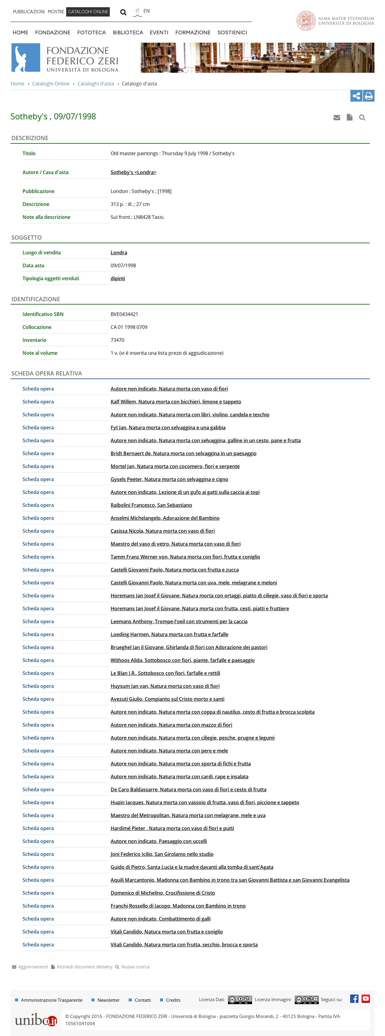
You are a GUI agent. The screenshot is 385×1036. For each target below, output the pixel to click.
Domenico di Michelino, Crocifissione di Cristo (163, 893)
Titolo (29, 153)
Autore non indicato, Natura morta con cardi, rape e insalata (179, 776)
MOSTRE (56, 11)
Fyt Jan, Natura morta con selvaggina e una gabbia (168, 427)
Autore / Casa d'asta (46, 172)
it (138, 11)
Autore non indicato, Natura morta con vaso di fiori (169, 388)
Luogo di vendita (42, 252)
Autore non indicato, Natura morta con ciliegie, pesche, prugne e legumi (193, 737)
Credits (173, 1000)
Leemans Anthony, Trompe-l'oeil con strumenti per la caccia (179, 621)
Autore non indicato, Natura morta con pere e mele (169, 750)
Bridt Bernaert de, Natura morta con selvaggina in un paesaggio (184, 453)
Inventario (34, 340)
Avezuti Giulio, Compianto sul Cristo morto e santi (167, 699)
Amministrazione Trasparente (51, 1000)
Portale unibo (36, 1013)
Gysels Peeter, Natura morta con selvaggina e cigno (169, 479)
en (146, 11)
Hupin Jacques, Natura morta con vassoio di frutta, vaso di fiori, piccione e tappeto (205, 802)
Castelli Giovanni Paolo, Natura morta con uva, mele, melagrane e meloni (194, 582)
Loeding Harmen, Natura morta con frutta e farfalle (169, 634)
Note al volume (40, 353)
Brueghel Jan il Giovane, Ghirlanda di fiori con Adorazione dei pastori (189, 647)
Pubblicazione (38, 191)
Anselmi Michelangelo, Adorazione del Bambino (165, 518)
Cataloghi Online (50, 83)
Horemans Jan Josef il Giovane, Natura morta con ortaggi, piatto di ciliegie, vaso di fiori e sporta (219, 595)
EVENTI (159, 32)
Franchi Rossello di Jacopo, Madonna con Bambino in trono (178, 906)
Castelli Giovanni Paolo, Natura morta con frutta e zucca (175, 569)
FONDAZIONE (52, 32)
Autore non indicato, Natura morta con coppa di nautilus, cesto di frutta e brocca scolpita (213, 712)
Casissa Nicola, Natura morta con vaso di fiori (163, 531)
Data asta (33, 265)
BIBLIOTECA (128, 32)
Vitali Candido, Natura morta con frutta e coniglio (167, 931)
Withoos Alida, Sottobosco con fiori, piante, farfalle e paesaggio (183, 660)
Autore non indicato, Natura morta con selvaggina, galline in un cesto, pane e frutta (206, 440)
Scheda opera (38, 388)
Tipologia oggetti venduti (51, 278)
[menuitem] (28, 12)
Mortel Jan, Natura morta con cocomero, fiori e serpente (175, 466)
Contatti (143, 1000)
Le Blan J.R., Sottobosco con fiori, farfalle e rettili (165, 673)
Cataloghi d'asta (96, 83)
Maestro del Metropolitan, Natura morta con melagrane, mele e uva (188, 815)
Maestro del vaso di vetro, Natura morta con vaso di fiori (176, 544)
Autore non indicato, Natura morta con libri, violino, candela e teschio (190, 414)
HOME (20, 32)
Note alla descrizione (46, 217)
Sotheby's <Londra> (133, 172)
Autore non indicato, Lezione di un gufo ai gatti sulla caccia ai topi (185, 492)
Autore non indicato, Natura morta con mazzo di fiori (171, 725)
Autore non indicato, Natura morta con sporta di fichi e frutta (181, 763)
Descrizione (36, 204)
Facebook (354, 999)
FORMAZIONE (193, 32)
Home (17, 83)
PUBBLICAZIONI (29, 11)
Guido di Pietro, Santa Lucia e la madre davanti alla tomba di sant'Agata (192, 867)
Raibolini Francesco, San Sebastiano (151, 505)
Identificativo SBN (43, 314)
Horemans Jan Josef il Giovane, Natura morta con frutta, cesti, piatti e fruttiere (200, 608)
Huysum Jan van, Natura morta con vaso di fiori (165, 686)
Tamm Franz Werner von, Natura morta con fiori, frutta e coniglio (185, 556)
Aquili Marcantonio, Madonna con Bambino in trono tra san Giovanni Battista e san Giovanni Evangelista (230, 880)
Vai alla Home (73, 58)
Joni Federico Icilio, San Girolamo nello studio (162, 854)
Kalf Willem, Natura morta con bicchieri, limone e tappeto (176, 401)
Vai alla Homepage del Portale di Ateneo (335, 20)
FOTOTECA (91, 32)
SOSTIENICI (232, 32)
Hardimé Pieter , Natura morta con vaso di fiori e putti (172, 828)
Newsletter (108, 1000)
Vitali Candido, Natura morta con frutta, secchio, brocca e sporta (184, 944)
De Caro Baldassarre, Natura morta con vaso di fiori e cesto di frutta (188, 789)
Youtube (366, 999)
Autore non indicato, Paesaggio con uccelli (159, 841)
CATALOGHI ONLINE (88, 11)
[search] (123, 12)
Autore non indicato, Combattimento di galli (161, 918)
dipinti (118, 278)
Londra (119, 252)
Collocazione (37, 327)
